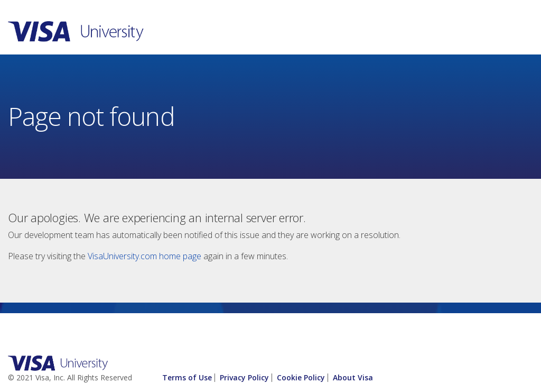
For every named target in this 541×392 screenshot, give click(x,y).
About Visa (353, 377)
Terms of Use (187, 377)
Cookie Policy (301, 377)
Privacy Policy (244, 377)
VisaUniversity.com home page (144, 256)
